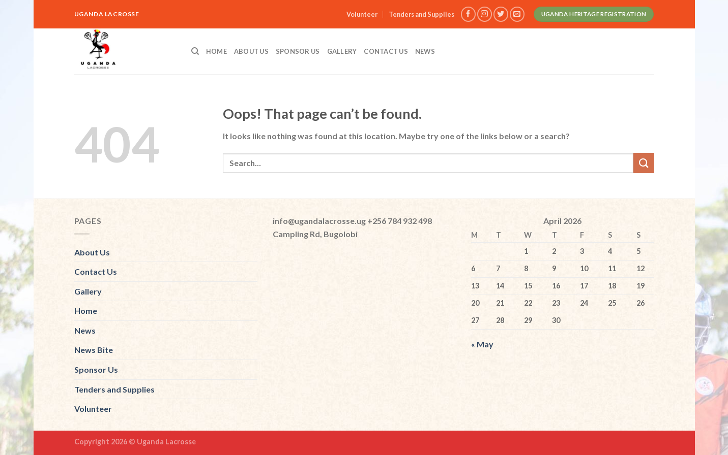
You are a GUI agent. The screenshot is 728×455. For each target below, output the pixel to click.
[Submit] (643, 163)
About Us (251, 51)
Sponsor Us (298, 51)
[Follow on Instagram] (484, 14)
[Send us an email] (517, 14)
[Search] (195, 51)
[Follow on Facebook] (468, 14)
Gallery (342, 51)
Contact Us (386, 51)
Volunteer (361, 14)
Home (216, 51)
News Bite (93, 349)
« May (482, 344)
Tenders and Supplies (421, 14)
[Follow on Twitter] (500, 14)
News (425, 51)
